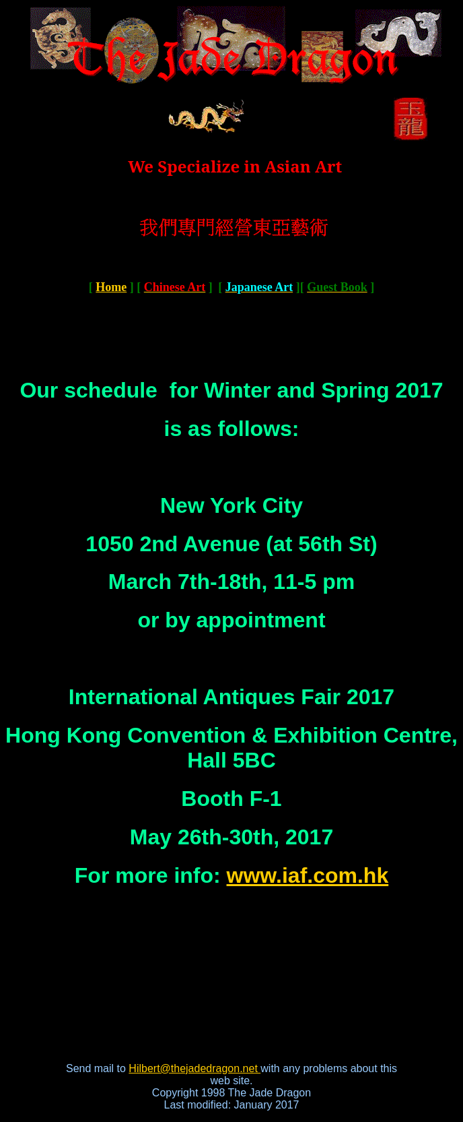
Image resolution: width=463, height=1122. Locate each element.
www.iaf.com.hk (308, 875)
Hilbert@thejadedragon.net (194, 1068)
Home (111, 287)
